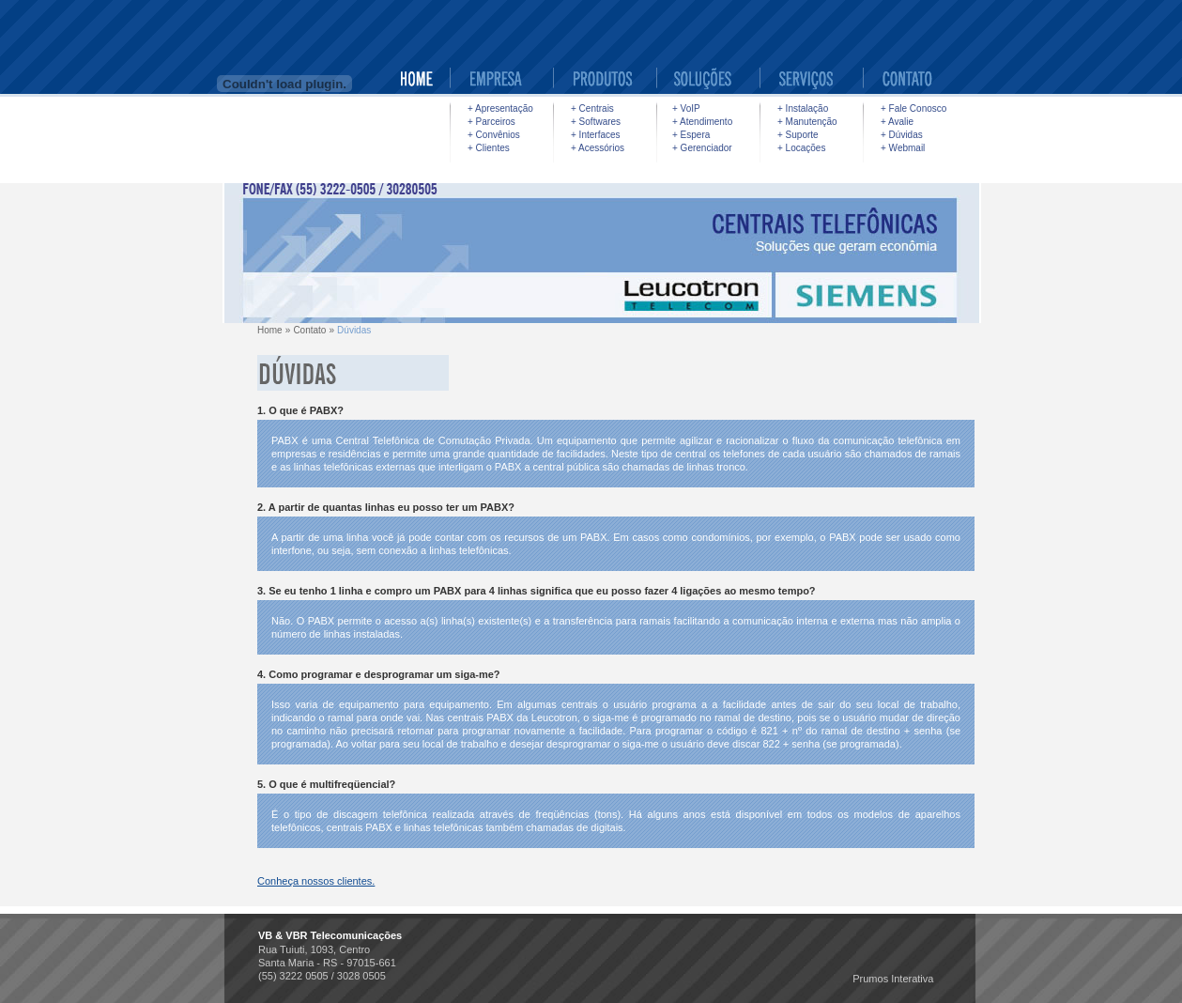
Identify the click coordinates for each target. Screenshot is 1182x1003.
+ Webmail (903, 148)
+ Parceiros (491, 121)
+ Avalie (897, 121)
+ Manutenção (807, 121)
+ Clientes (489, 148)
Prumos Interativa (892, 978)
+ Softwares (596, 121)
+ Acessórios (597, 148)
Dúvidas (354, 330)
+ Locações (801, 148)
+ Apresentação (500, 108)
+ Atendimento (702, 121)
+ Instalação (802, 108)
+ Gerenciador (702, 148)
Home (270, 330)
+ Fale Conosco (913, 108)
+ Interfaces (596, 135)
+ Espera (691, 135)
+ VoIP (686, 108)
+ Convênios (494, 135)
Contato (309, 330)
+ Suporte (798, 135)
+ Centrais (592, 108)
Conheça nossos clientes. (316, 881)
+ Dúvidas (902, 135)
